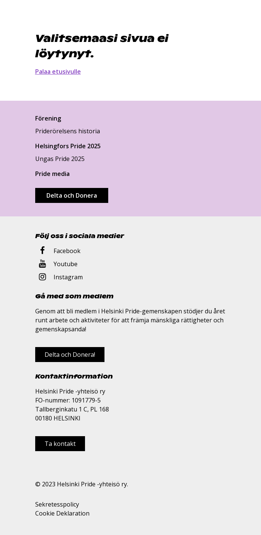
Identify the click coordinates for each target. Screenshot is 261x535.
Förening (48, 118)
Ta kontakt (60, 444)
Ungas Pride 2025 (60, 159)
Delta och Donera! (70, 354)
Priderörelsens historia (67, 131)
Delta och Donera (71, 195)
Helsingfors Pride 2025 (68, 146)
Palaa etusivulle (58, 71)
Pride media (52, 174)
